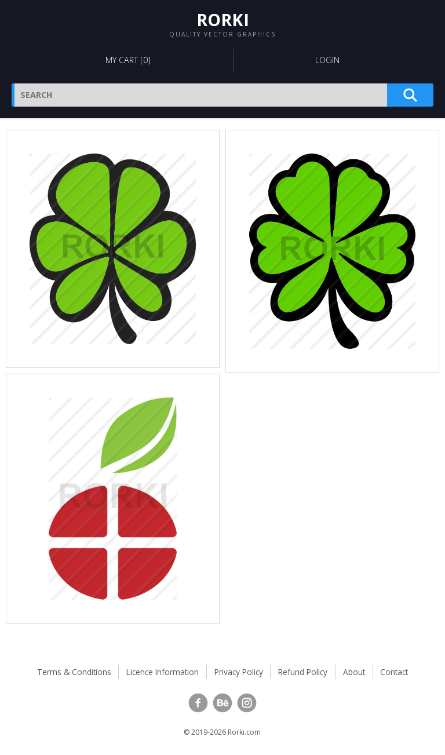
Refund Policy (302, 671)
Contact (394, 671)
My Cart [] (128, 59)
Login (327, 59)
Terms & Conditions (74, 671)
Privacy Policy (238, 671)
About (354, 671)
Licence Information (162, 671)
